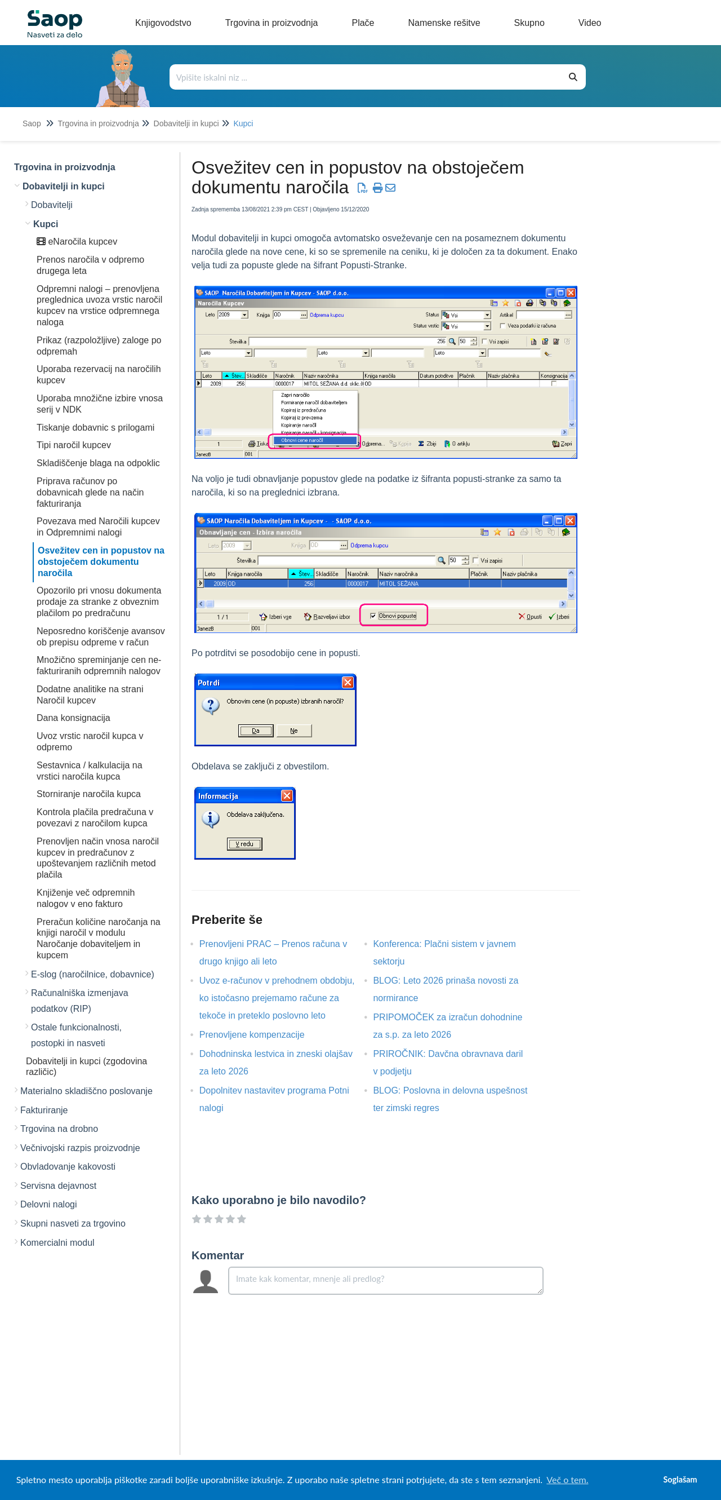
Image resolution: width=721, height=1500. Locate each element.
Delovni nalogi (48, 1204)
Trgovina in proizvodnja (98, 123)
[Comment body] (386, 1281)
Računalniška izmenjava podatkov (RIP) (79, 1001)
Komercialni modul (57, 1242)
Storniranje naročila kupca (89, 794)
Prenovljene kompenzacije (260, 1034)
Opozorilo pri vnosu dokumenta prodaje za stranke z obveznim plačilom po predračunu (99, 602)
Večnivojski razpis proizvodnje (80, 1148)
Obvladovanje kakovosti (67, 1166)
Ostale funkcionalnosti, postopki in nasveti (76, 1035)
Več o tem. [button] (567, 1479)
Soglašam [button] (680, 1479)
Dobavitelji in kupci (186, 123)
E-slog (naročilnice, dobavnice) (92, 974)
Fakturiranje (44, 1110)
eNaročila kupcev (77, 241)
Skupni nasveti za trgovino (73, 1223)
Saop (32, 123)
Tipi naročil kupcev (74, 445)
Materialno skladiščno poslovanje (86, 1091)
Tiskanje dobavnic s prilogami (95, 427)
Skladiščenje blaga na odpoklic (98, 463)
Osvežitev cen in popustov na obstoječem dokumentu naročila (101, 562)
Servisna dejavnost (58, 1186)
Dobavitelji (52, 205)
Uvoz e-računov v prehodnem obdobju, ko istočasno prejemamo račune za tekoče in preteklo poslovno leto (277, 998)
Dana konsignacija (73, 718)
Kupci (243, 123)
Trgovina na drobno (59, 1129)
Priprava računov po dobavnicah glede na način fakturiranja (90, 492)
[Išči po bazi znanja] (366, 77)
